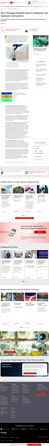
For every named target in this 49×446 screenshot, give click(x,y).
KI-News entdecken (9, 352)
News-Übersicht (3, 390)
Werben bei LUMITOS (4, 437)
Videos (2, 414)
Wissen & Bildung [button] (33, 6)
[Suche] (26, 2)
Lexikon (2, 409)
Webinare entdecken (14, 397)
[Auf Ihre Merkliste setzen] (43, 6)
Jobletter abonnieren (25, 399)
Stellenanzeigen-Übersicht (26, 402)
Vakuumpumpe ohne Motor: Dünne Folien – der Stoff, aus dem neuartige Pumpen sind (41, 84)
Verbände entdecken (14, 389)
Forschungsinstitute (4, 412)
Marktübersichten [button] (17, 6)
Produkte (13, 411)
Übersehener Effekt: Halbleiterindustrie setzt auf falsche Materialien (40, 79)
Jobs (12, 414)
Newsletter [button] (39, 6)
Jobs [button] (28, 6)
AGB (6, 440)
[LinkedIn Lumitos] (47, 440)
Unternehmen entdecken (15, 386)
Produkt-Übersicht (25, 392)
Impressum (2, 440)
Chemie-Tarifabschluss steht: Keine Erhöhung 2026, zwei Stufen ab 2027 (41, 65)
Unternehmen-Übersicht (15, 392)
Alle (11, 2)
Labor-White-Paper (4, 399)
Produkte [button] (11, 6)
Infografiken (3, 411)
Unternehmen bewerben (15, 390)
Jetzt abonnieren (42, 393)
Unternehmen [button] (6, 6)
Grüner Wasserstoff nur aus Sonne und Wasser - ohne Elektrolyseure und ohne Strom (41, 70)
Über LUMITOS (11, 437)
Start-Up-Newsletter (4, 389)
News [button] (2, 6)
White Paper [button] (24, 6)
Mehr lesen (24, 239)
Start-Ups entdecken (14, 387)
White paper (13, 412)
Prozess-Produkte (25, 389)
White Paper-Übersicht (4, 404)
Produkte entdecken (25, 386)
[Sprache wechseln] (47, 6)
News (12, 409)
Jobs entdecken (25, 397)
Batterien (18, 39)
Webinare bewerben (14, 399)
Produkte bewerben (25, 390)
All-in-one (13, 417)
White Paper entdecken (4, 397)
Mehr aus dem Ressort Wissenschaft (24, 218)
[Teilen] (45, 6)
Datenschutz (11, 440)
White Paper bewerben (4, 402)
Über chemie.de (17, 437)
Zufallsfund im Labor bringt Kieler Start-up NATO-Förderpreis (41, 75)
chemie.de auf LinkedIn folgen (41, 395)
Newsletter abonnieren (40, 232)
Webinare (13, 415)
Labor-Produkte (25, 387)
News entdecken (3, 386)
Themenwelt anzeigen (30, 373)
